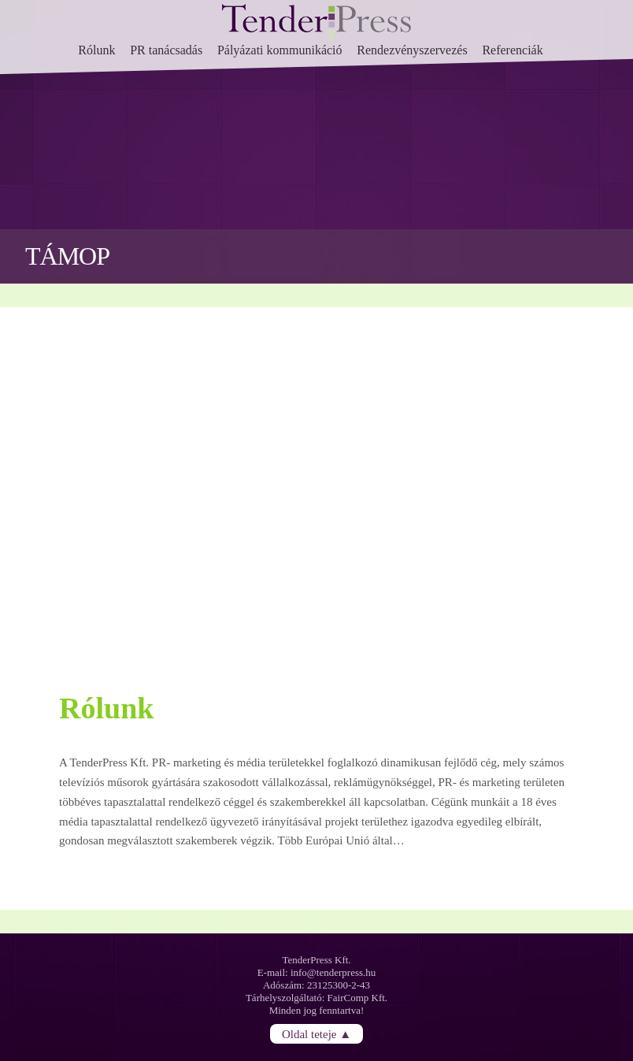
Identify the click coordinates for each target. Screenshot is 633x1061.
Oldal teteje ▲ (316, 1033)
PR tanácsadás (166, 50)
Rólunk (96, 50)
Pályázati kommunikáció (279, 50)
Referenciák (512, 50)
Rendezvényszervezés (412, 50)
